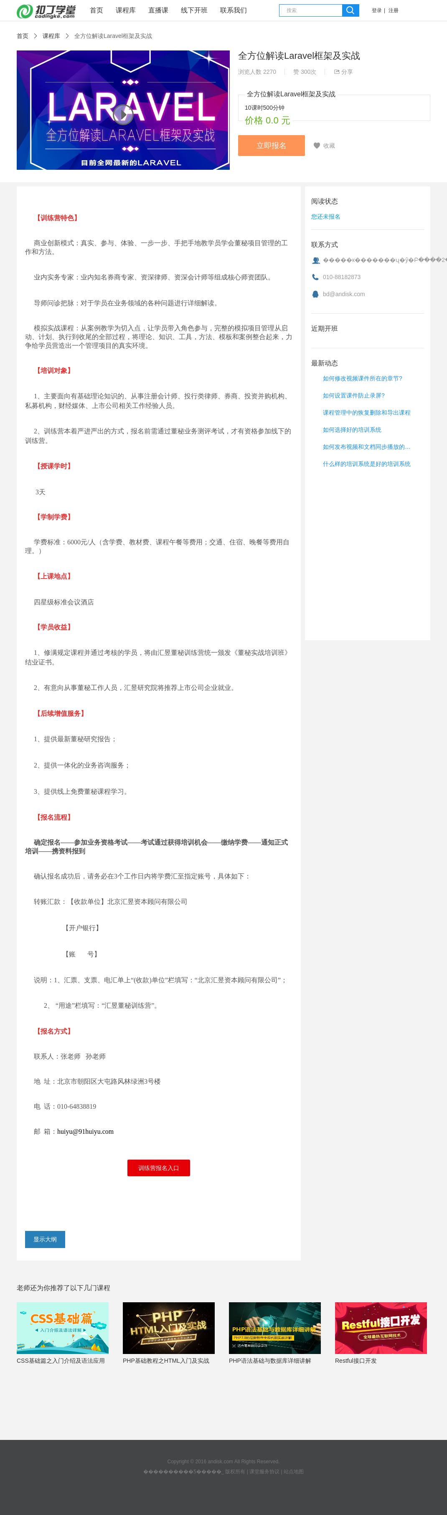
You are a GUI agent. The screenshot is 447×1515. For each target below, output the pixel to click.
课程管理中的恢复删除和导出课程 (367, 412)
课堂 (46, 11)
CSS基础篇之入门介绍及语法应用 (61, 1360)
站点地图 (294, 1472)
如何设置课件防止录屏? (354, 395)
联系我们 (233, 10)
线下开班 (194, 10)
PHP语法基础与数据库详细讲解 (270, 1360)
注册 (394, 10)
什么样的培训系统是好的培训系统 (367, 464)
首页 (96, 10)
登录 (377, 10)
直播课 (158, 10)
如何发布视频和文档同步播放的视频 (369, 446)
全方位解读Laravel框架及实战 (113, 36)
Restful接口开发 (356, 1360)
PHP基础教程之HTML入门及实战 (166, 1360)
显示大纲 (45, 1239)
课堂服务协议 (264, 1472)
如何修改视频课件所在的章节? (362, 378)
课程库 (126, 10)
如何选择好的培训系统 (352, 429)
